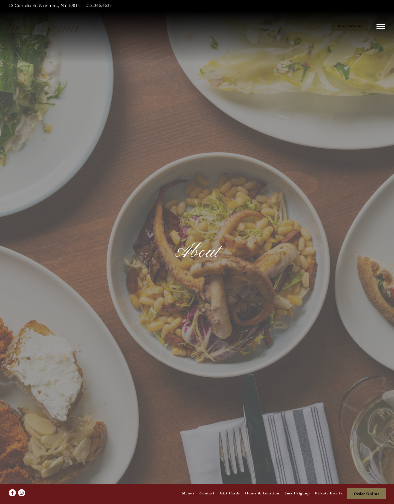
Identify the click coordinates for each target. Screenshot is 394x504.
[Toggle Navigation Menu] (380, 25)
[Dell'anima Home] (46, 25)
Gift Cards (230, 492)
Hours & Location (262, 492)
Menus (188, 492)
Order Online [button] (366, 493)
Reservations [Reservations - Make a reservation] (350, 25)
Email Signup (297, 492)
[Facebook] (12, 492)
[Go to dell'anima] (44, 5)
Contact (207, 492)
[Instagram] (21, 492)
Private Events (328, 492)
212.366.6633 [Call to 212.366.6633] (99, 5)
